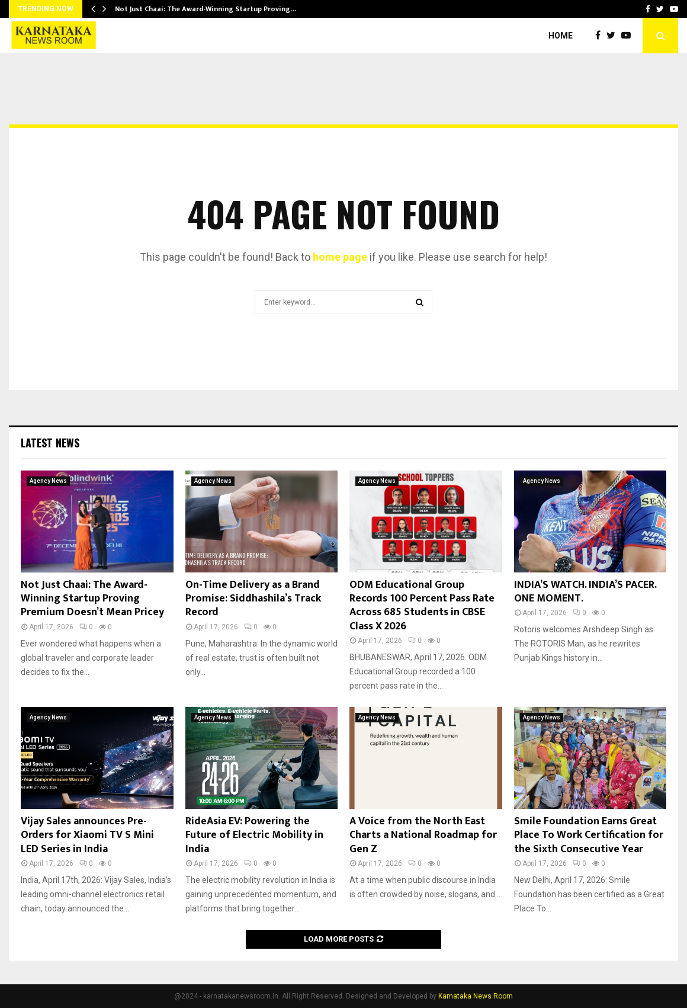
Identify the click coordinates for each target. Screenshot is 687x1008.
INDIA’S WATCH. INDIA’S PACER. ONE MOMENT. (585, 591)
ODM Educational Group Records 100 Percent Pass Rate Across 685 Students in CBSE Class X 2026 (422, 605)
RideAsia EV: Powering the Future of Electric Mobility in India (254, 835)
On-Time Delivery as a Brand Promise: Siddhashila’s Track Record (253, 599)
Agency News (48, 481)
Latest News (50, 442)
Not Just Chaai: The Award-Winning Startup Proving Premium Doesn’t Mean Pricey (92, 599)
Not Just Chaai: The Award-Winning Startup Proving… (205, 9)
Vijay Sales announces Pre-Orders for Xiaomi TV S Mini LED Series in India (87, 835)
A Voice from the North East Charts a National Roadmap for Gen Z (423, 835)
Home (560, 35)
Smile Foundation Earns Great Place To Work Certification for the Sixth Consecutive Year (588, 835)
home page (340, 257)
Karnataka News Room (475, 996)
